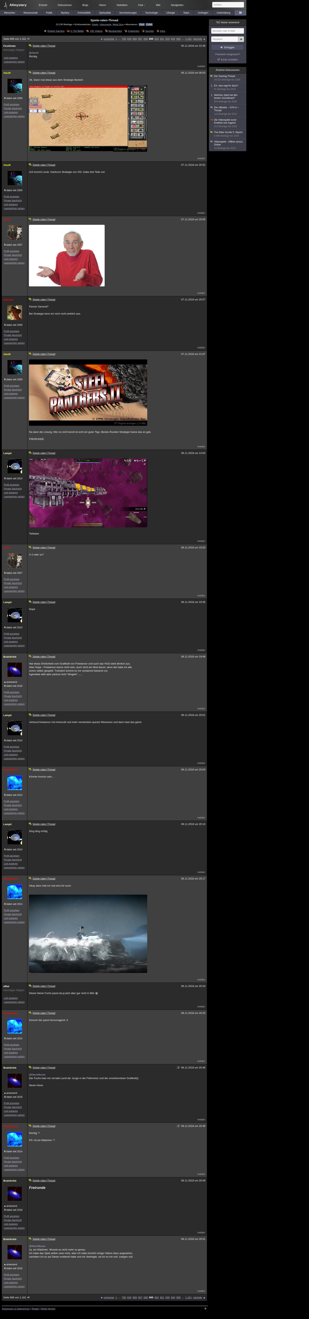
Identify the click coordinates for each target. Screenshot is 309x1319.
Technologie (151, 12)
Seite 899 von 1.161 (16, 38)
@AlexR (33, 52)
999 (178, 38)
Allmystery (18, 5)
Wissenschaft (30, 12)
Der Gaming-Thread (228, 78)
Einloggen (229, 47)
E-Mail (149, 24)
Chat (141, 5)
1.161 (188, 38)
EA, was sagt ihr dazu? (228, 87)
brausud (8, 299)
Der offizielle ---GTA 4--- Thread (228, 111)
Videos (102, 5)
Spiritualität (105, 12)
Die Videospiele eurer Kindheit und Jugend (228, 123)
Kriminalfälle (84, 12)
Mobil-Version (48, 1308)
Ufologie (170, 12)
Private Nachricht (13, 108)
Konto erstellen (229, 59)
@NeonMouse (37, 1074)
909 (167, 38)
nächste (197, 38)
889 (135, 38)
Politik (49, 12)
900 (156, 38)
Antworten (134, 31)
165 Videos (96, 31)
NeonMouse (10, 769)
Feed (142, 24)
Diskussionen (65, 5)
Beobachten (115, 31)
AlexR (7, 72)
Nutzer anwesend (227, 22)
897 (140, 38)
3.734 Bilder (77, 31)
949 (173, 38)
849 (129, 38)
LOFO (6, 219)
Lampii (7, 453)
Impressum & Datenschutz (16, 1308)
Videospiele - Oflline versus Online (228, 145)
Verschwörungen (128, 12)
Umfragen (203, 12)
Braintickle (9, 656)
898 (145, 38)
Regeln (35, 1308)
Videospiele (105, 24)
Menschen (9, 12)
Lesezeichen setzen (14, 61)
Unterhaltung (223, 12)
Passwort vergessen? (227, 54)
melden (201, 66)
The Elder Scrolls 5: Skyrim (228, 134)
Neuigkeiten (177, 5)
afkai (6, 986)
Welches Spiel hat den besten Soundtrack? (228, 98)
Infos (162, 31)
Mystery (65, 12)
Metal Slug (118, 24)
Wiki (158, 5)
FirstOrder (9, 45)
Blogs (85, 5)
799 (124, 38)
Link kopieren (11, 57)
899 (151, 38)
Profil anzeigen (11, 104)
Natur (186, 12)
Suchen (149, 31)
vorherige (108, 38)
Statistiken (122, 5)
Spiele (95, 24)
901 (162, 38)
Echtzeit (43, 5)
